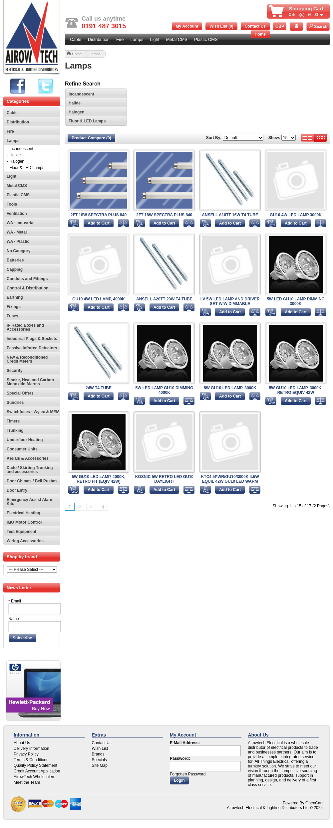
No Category (18, 250)
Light (154, 39)
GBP (279, 26)
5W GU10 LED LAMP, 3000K (230, 388)
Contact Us (255, 26)
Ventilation (17, 213)
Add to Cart (98, 223)
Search (318, 26)
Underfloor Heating (25, 439)
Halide (75, 103)
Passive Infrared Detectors (32, 348)
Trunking (15, 430)
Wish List (100, 748)
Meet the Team (27, 782)
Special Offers (20, 393)
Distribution (99, 39)
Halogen (76, 112)
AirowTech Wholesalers (34, 776)
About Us (22, 743)
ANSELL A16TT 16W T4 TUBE (230, 215)
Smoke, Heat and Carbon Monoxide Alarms (30, 382)
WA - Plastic (18, 241)
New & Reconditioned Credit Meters (27, 359)
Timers (13, 421)
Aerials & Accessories (28, 458)
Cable (75, 39)
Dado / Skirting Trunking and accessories (30, 469)
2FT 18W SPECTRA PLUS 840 (99, 215)
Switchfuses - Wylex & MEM (33, 412)
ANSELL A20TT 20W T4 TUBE (164, 299)
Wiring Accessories (25, 541)
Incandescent (81, 94)
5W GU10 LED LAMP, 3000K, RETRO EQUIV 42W (295, 390)
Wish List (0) (221, 26)
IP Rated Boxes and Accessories (25, 327)
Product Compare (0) (91, 138)
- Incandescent (20, 148)
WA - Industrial (21, 223)
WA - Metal (17, 232)
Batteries (15, 260)
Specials (99, 759)
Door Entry (17, 490)
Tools (12, 204)
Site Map (100, 765)
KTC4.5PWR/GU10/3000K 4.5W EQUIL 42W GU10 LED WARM (230, 479)
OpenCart (314, 803)
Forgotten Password (187, 774)
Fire (120, 39)
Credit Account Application (37, 771)
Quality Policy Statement (35, 765)
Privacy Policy (26, 754)
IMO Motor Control (24, 522)
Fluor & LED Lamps (87, 121)
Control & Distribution (27, 288)
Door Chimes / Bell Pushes (32, 481)
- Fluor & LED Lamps (25, 167)
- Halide (14, 155)
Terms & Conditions (31, 759)
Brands (98, 754)
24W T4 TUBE (99, 388)
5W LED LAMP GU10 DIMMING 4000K (164, 390)
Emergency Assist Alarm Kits (30, 501)
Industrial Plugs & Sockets (32, 338)
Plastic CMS (206, 39)
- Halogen (15, 161)
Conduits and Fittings (27, 278)
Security (14, 370)
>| (102, 506)
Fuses (12, 316)
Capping (15, 269)
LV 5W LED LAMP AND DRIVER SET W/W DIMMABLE (230, 301)
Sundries (15, 402)
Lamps (136, 39)
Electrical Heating (23, 513)
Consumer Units (22, 449)
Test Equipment (21, 531)
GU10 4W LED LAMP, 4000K (98, 299)
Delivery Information (31, 748)
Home (260, 34)
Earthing (15, 297)
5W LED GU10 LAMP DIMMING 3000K (296, 301)
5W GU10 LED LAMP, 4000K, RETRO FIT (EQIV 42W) (98, 479)
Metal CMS (176, 39)
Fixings (14, 306)
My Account (187, 26)
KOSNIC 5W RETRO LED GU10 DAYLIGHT (164, 479)
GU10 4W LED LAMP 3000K (296, 215)
